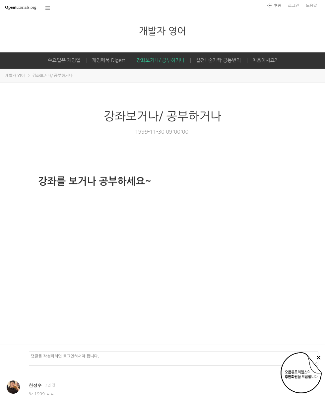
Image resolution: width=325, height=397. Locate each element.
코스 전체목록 (48, 8)
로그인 (293, 6)
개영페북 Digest (108, 60)
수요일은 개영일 (64, 60)
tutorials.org (20, 7)
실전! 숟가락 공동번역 (218, 60)
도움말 (311, 6)
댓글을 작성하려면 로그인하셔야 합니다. (173, 358)
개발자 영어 (162, 31)
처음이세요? (264, 60)
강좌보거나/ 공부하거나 (160, 60)
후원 (278, 6)
